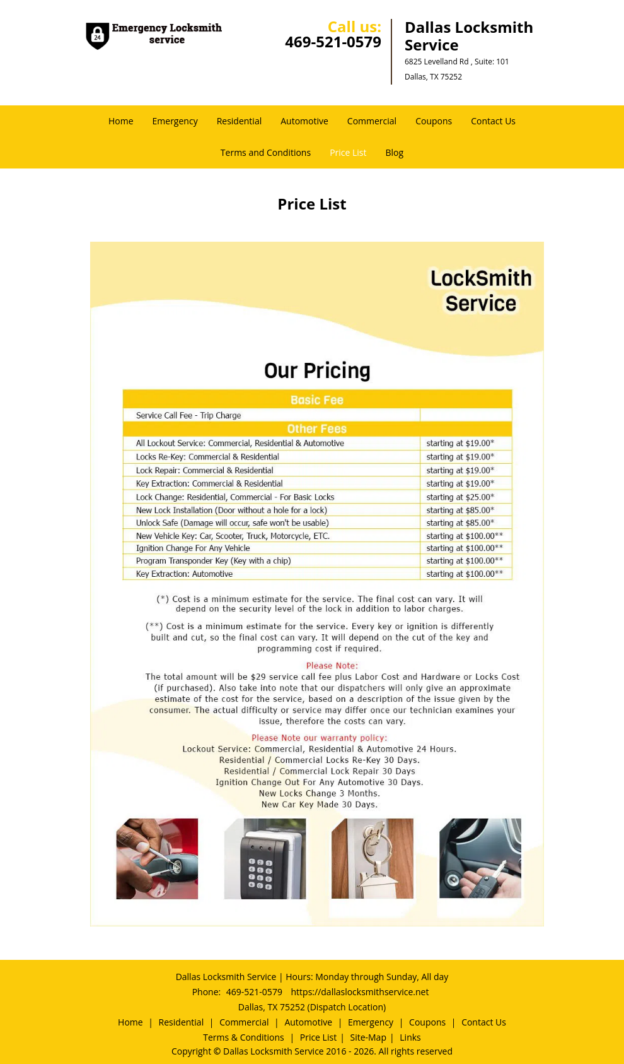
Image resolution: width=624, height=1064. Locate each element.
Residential (239, 121)
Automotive (304, 121)
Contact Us (493, 121)
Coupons (433, 121)
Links (410, 1037)
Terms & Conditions (243, 1037)
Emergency (175, 121)
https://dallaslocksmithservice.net (360, 992)
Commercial (371, 121)
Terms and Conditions (266, 152)
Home (121, 121)
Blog (395, 152)
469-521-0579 (333, 41)
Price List (348, 152)
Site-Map (368, 1037)
